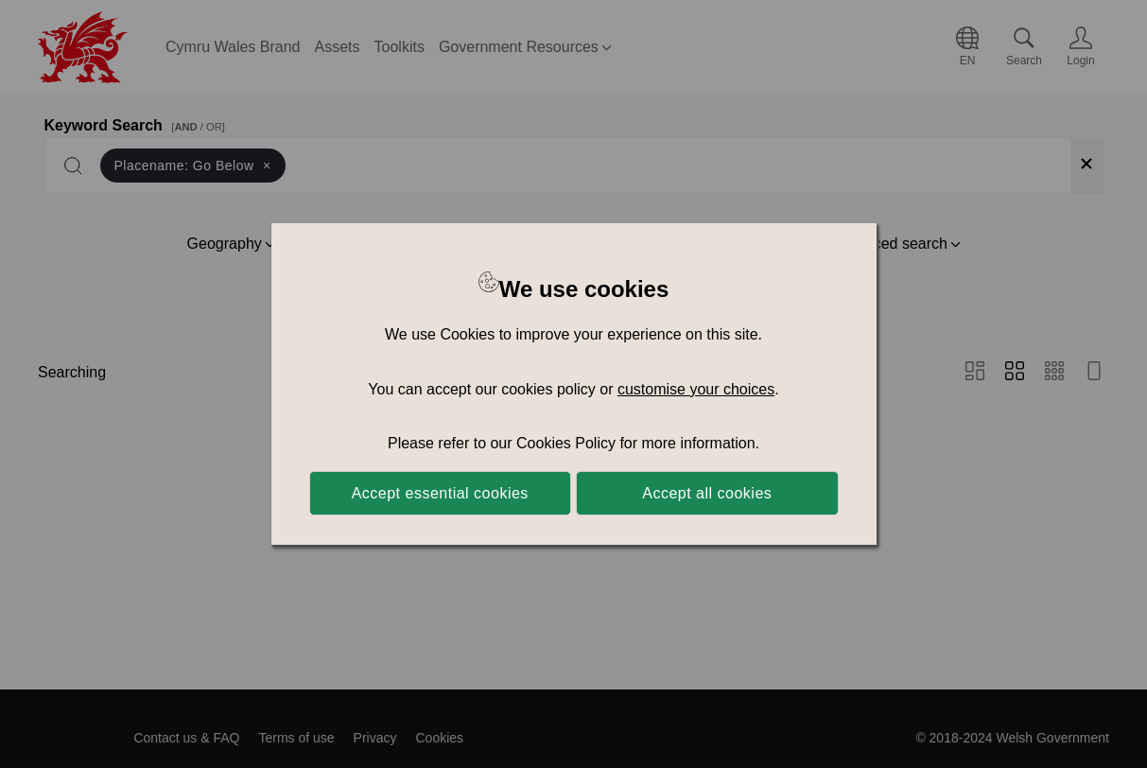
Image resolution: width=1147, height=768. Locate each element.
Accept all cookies (707, 493)
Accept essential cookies (440, 493)
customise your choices (695, 389)
